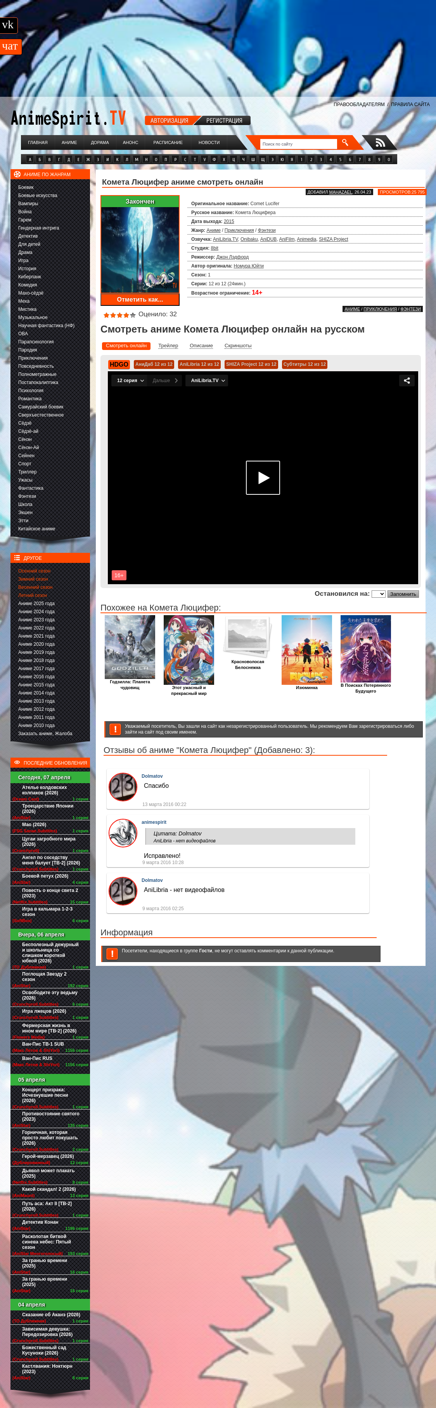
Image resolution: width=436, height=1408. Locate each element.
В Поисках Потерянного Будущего (366, 686)
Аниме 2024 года (36, 611)
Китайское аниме (36, 529)
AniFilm (286, 239)
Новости (209, 142)
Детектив (28, 236)
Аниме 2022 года (36, 628)
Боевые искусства (37, 195)
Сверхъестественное (41, 415)
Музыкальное (33, 317)
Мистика (27, 309)
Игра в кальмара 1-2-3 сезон (47, 911)
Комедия (27, 285)
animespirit (154, 822)
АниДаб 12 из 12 (154, 364)
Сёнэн (25, 439)
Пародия (27, 350)
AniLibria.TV (225, 239)
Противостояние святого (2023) (51, 1116)
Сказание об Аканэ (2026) (51, 1314)
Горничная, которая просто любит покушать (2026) (50, 1138)
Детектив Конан (40, 1222)
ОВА (23, 333)
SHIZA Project (333, 239)
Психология (30, 390)
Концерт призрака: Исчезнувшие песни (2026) (45, 1095)
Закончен (140, 201)
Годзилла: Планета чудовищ (130, 682)
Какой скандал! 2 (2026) (49, 1189)
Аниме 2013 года (36, 701)
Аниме (69, 142)
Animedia (306, 239)
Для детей (29, 244)
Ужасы (25, 480)
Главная (37, 142)
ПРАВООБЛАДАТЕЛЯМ (359, 104)
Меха (23, 301)
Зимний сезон (33, 579)
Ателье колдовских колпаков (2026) (44, 790)
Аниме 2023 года (36, 620)
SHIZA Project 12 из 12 (251, 364)
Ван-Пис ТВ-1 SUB (43, 1044)
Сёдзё (25, 423)
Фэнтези (27, 496)
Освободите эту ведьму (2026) (50, 995)
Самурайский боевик (40, 407)
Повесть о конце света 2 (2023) (50, 893)
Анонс (130, 142)
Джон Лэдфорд (232, 257)
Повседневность (36, 366)
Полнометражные (37, 374)
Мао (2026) (34, 824)
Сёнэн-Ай (28, 447)
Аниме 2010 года (36, 725)
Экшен (25, 512)
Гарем (24, 220)
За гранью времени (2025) (44, 1263)
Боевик (26, 187)
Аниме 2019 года (36, 652)
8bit (214, 248)
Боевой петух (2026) (45, 876)
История (27, 268)
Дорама (100, 142)
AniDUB (268, 239)
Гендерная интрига (38, 228)
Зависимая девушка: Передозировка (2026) (47, 1331)
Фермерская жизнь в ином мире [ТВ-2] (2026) (49, 1028)
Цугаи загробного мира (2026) (49, 841)
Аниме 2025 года (36, 603)
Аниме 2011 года (36, 717)
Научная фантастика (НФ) (46, 325)
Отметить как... (140, 299)
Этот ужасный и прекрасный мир (189, 688)
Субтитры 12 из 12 (305, 364)
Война (25, 211)
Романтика (30, 398)
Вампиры (28, 203)
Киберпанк (29, 277)
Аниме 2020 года (36, 644)
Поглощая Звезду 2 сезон (44, 976)
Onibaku (249, 239)
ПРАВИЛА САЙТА (410, 104)
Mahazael (340, 192)
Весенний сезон (35, 587)
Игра (23, 260)
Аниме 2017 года (36, 668)
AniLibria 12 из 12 (199, 364)
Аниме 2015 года (36, 685)
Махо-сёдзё (30, 293)
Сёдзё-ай (28, 431)
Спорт (24, 463)
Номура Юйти (249, 266)
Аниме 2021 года (36, 636)
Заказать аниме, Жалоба (45, 733)
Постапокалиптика (38, 382)
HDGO (119, 364)
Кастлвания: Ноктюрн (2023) (47, 1368)
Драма (25, 252)
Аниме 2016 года (36, 676)
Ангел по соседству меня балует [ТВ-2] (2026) (51, 860)
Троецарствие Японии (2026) (47, 808)
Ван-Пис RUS (37, 1058)
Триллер (27, 472)
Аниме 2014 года (36, 693)
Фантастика (30, 488)
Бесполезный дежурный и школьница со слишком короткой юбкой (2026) (50, 953)
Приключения (33, 358)
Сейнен (26, 455)
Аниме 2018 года (36, 660)
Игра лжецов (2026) (44, 1011)
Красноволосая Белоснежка (248, 662)
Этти (23, 520)
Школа (25, 504)
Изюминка (307, 685)
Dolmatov (152, 776)
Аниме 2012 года (36, 709)
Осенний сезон (34, 571)
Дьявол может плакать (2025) (48, 1173)
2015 (229, 221)
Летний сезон (32, 595)
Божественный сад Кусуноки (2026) (44, 1350)
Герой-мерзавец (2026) (48, 1156)
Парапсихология (36, 342)
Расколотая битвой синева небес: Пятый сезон (46, 1242)
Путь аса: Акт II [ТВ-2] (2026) (47, 1206)
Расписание (168, 142)
